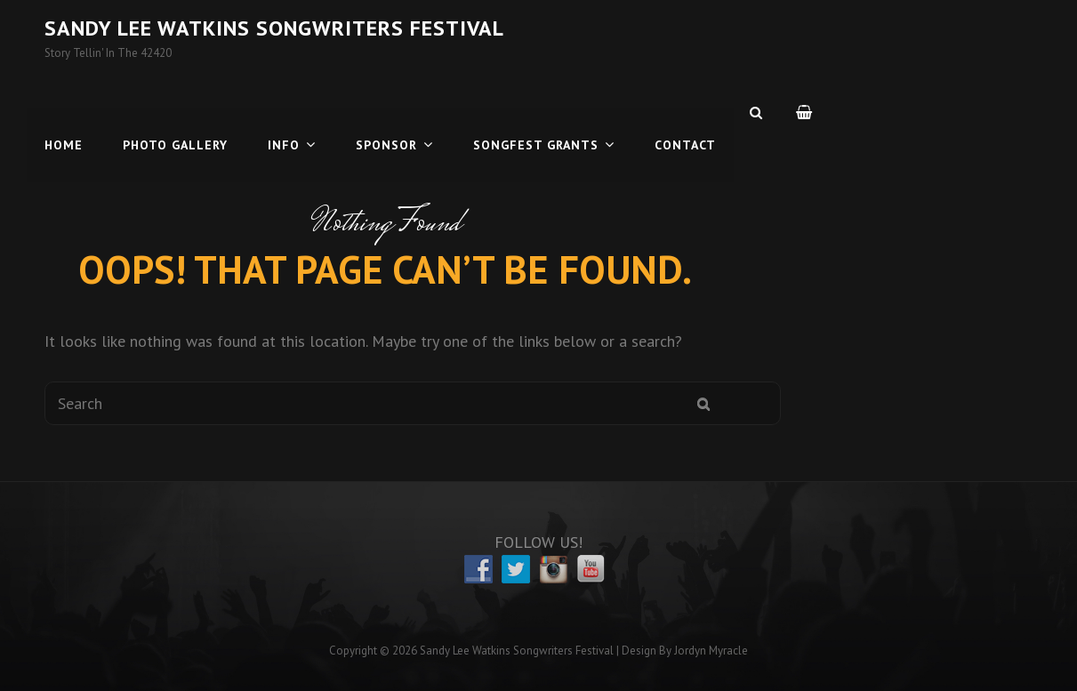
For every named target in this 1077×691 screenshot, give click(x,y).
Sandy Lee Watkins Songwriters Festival (274, 28)
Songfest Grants (536, 112)
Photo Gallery (175, 112)
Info (284, 112)
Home (63, 112)
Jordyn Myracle (711, 650)
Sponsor (386, 112)
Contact (685, 112)
